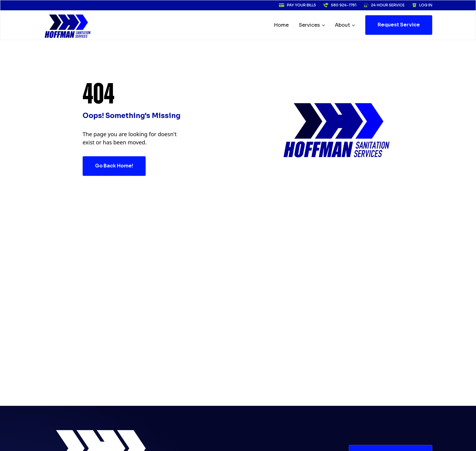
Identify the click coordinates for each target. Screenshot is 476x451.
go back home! (114, 166)
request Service (399, 25)
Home (281, 25)
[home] (68, 25)
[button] (312, 25)
